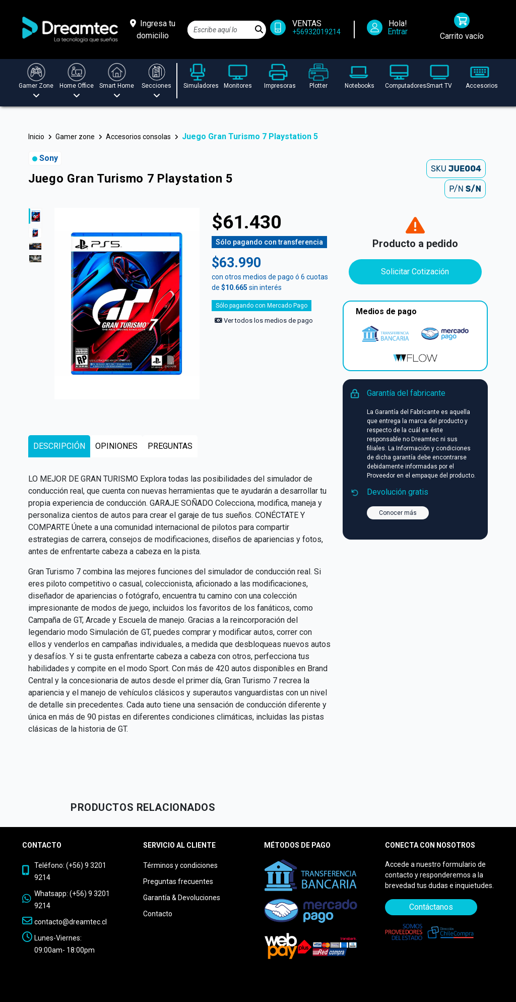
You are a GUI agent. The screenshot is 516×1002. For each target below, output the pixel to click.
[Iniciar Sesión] (391, 29)
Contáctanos (431, 907)
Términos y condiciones (180, 865)
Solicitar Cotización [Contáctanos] (415, 271)
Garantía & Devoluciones (181, 898)
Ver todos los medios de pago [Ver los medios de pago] (264, 320)
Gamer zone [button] (75, 137)
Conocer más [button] (398, 512)
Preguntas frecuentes (178, 881)
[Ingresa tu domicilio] (152, 29)
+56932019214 (316, 32)
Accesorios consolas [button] (138, 137)
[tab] (59, 446)
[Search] (219, 30)
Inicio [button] (36, 137)
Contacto (157, 914)
